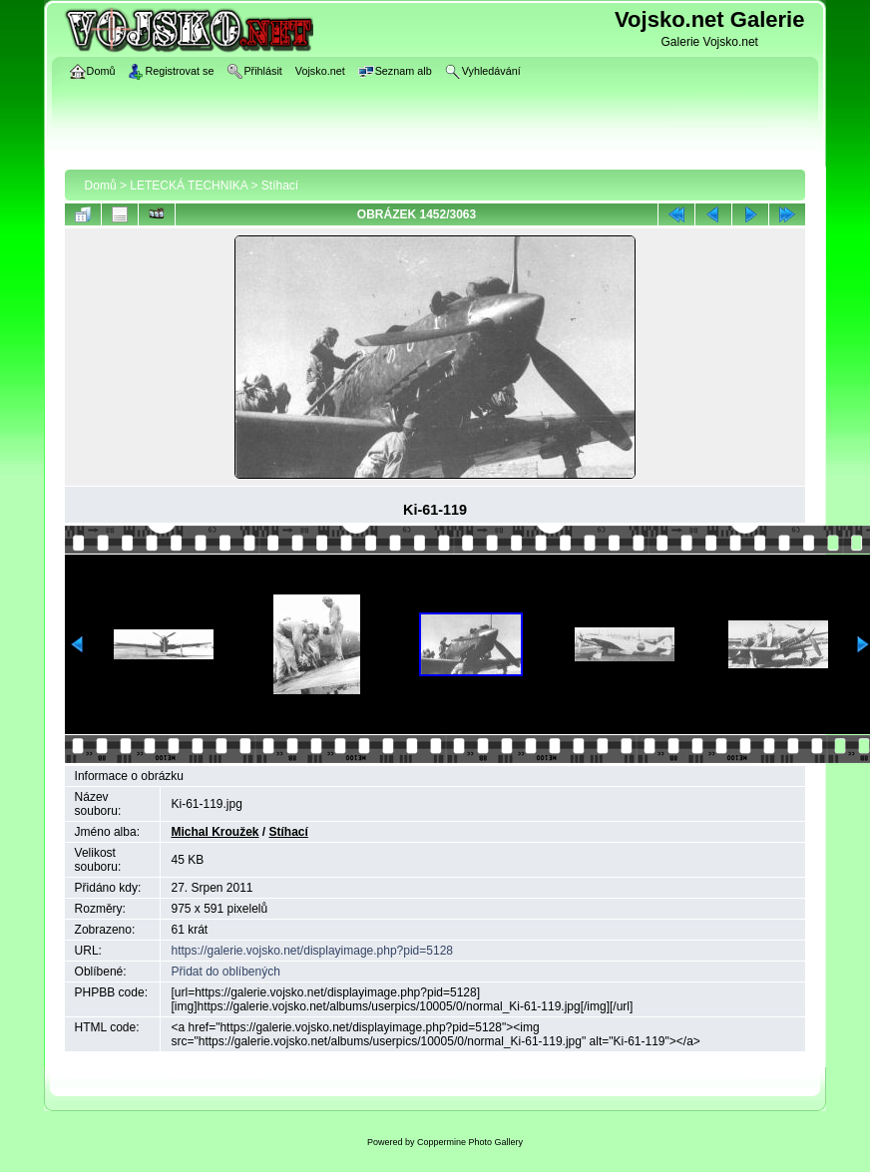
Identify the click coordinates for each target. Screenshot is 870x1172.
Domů (101, 186)
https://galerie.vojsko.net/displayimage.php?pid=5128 (312, 951)
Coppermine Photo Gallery (470, 1142)
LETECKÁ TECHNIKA (188, 186)
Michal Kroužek (214, 832)
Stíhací (279, 186)
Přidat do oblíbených (225, 971)
